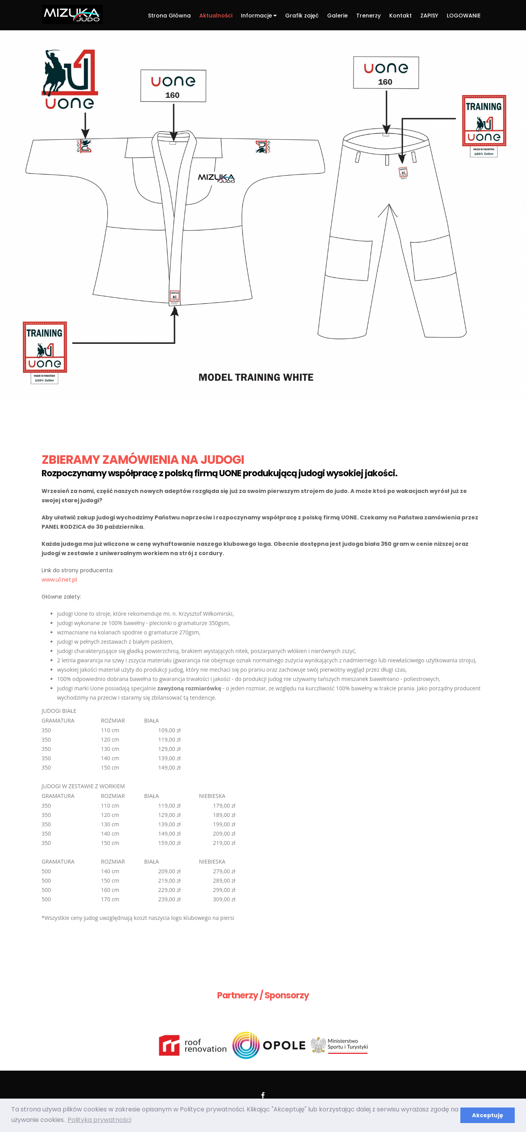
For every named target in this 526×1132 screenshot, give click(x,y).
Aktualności (215, 15)
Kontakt (400, 15)
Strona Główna (169, 15)
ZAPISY (429, 15)
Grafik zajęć (302, 15)
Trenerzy (368, 15)
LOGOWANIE (464, 15)
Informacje (259, 15)
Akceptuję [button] (487, 1115)
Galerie (337, 15)
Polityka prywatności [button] (99, 1119)
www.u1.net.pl (59, 579)
